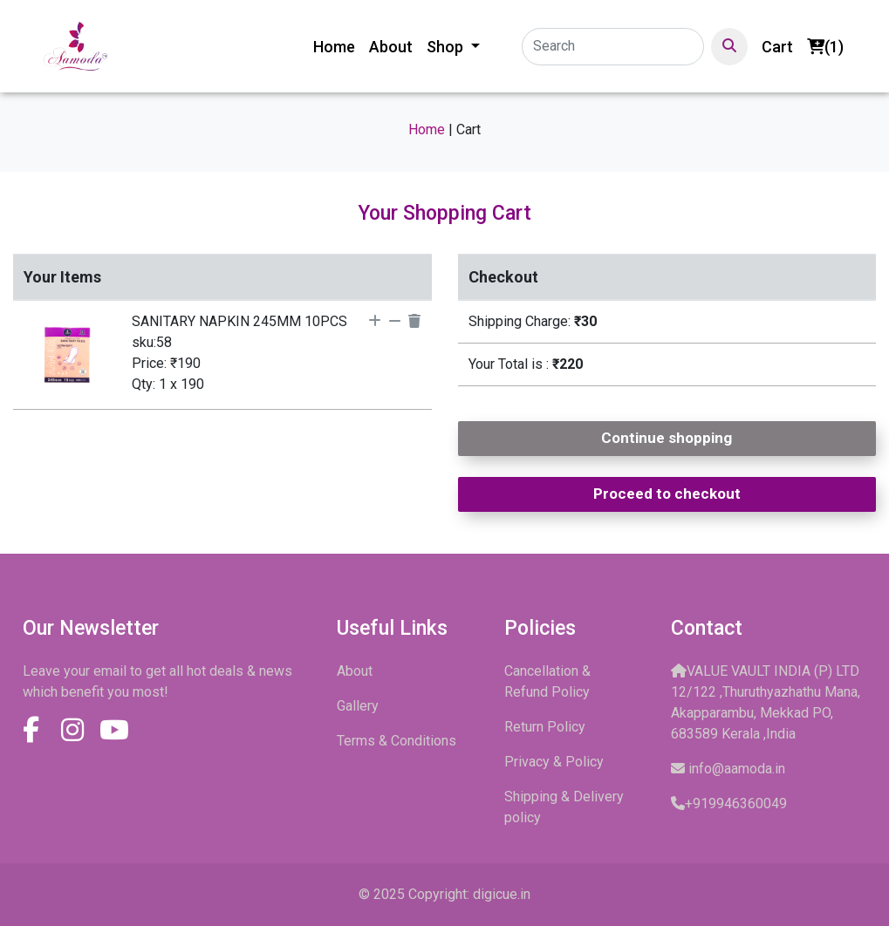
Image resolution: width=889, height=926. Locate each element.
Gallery (358, 706)
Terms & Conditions (396, 740)
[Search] (613, 46)
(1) (825, 46)
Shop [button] (447, 46)
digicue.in (501, 894)
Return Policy (544, 726)
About (391, 46)
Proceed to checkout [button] (667, 493)
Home (337, 45)
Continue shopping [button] (666, 437)
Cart (777, 46)
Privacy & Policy (554, 761)
